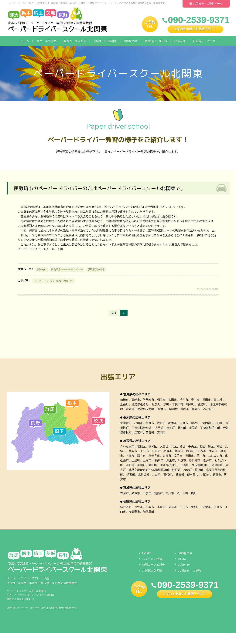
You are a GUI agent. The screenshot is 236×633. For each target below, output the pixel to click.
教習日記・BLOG (156, 41)
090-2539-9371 (25, 599)
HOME (146, 553)
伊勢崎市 (41, 269)
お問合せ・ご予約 (204, 41)
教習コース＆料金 (74, 41)
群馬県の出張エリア (136, 394)
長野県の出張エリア (136, 501)
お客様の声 (130, 41)
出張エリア (118, 377)
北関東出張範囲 (152, 570)
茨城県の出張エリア (136, 487)
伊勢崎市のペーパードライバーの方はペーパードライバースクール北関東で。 (100, 188)
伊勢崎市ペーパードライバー (67, 269)
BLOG (182, 558)
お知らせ (179, 41)
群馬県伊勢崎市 (96, 269)
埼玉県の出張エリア (136, 440)
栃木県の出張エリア (136, 417)
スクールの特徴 (46, 41)
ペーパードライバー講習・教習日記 (53, 281)
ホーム (25, 41)
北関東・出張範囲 (104, 41)
